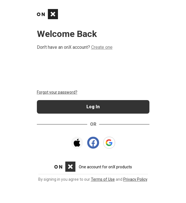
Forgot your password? (57, 92)
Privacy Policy (135, 179)
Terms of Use (103, 179)
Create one (102, 47)
